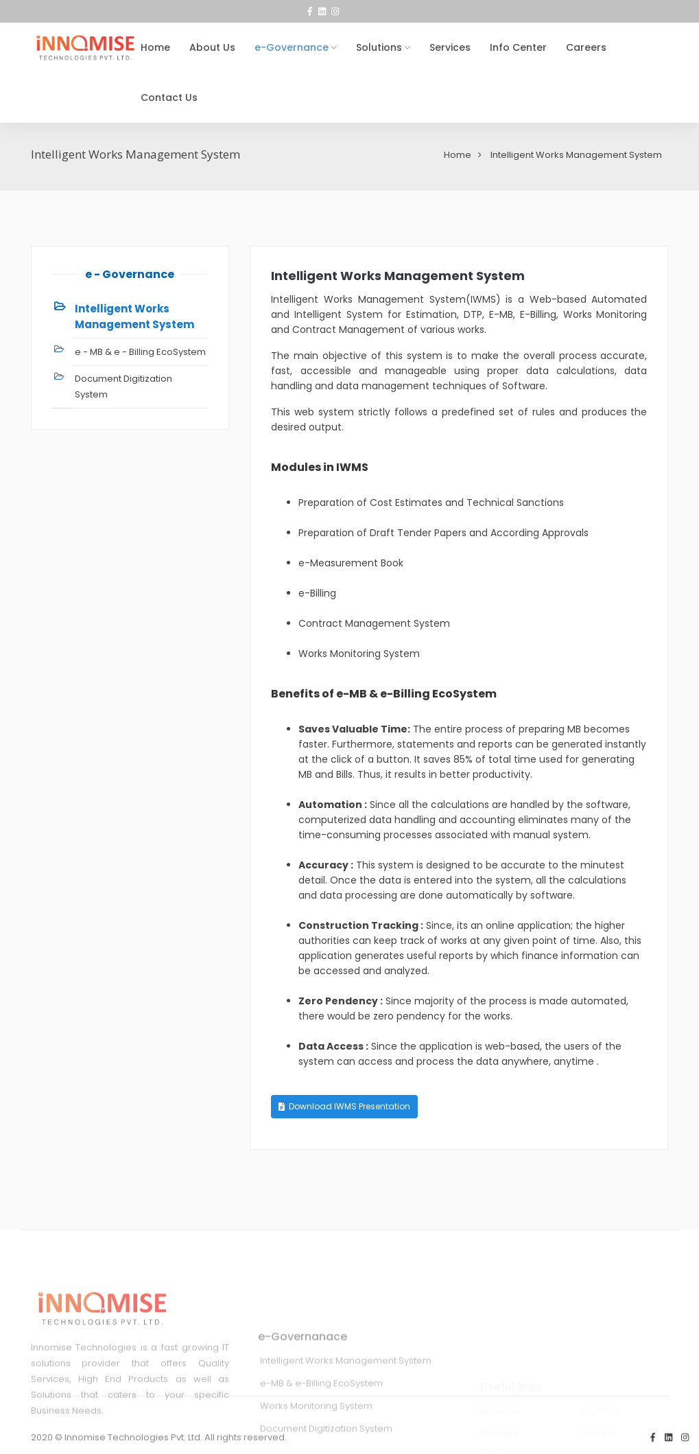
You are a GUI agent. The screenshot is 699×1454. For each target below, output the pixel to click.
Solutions (379, 47)
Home (155, 47)
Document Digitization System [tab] (123, 386)
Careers (586, 47)
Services (450, 47)
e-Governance (291, 47)
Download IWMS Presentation (344, 1106)
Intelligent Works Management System (398, 275)
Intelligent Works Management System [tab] (134, 316)
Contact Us (169, 97)
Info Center (518, 47)
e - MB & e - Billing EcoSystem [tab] (140, 351)
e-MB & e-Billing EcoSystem (321, 1428)
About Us (212, 47)
